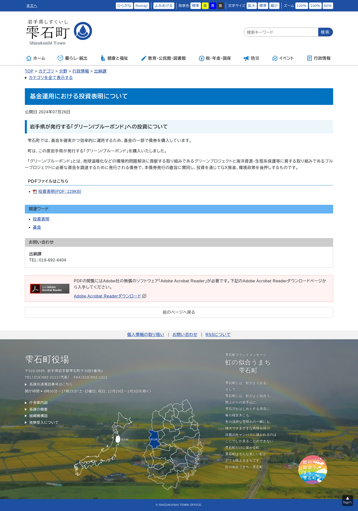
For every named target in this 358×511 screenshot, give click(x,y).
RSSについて (218, 335)
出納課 (100, 71)
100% (315, 6)
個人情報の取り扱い (145, 335)
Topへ (347, 502)
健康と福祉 (114, 58)
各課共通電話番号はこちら (51, 384)
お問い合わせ (185, 335)
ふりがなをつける (99, 6)
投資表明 (41, 219)
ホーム (35, 58)
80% (328, 6)
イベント (283, 58)
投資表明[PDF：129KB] (59, 191)
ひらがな (124, 6)
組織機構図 (38, 416)
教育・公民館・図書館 (163, 58)
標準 (195, 6)
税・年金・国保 (214, 58)
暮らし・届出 (73, 58)
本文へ (31, 6)
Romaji (141, 6)
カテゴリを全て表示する (51, 78)
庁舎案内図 (38, 403)
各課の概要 (38, 409)
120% (302, 6)
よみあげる (164, 6)
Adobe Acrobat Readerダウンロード (110, 296)
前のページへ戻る (179, 312)
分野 (63, 71)
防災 (252, 58)
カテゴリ (46, 71)
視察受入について (43, 423)
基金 (37, 227)
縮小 (274, 6)
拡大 (252, 6)
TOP (29, 71)
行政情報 (319, 58)
